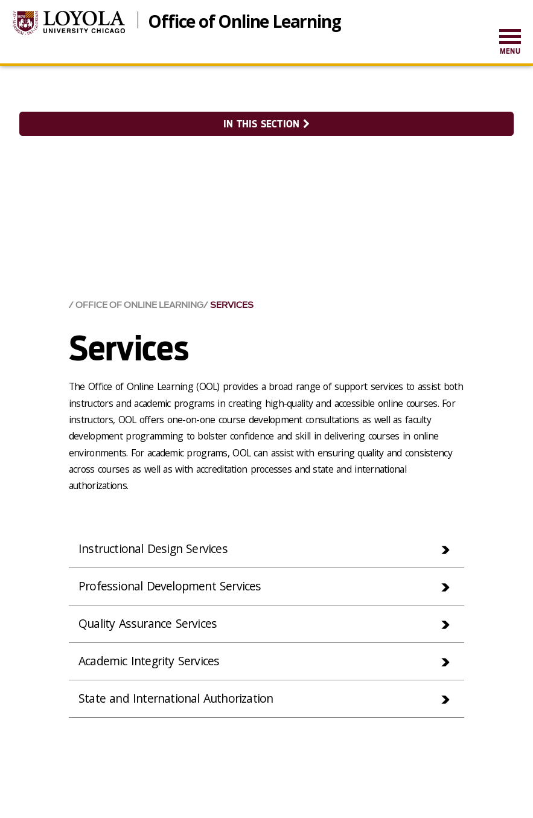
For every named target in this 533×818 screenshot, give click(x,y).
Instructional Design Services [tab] (155, 548)
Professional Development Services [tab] (171, 586)
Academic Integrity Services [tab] (150, 662)
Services (232, 304)
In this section (266, 124)
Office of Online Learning (244, 19)
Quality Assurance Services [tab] (149, 624)
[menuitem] (510, 42)
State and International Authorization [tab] (178, 700)
